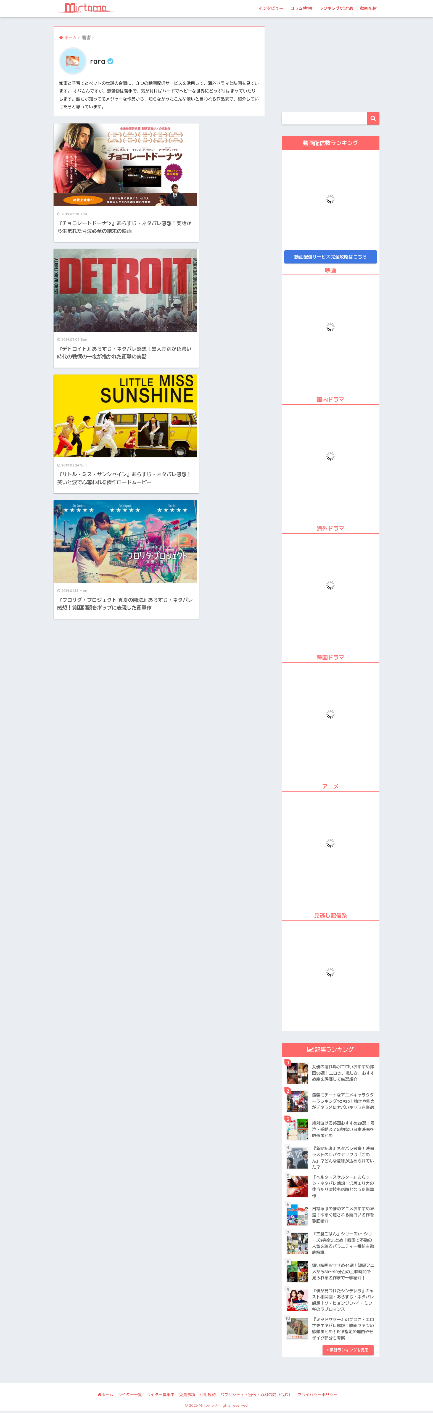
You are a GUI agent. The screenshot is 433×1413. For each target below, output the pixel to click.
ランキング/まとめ (336, 8)
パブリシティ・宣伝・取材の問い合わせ (256, 1397)
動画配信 (368, 8)
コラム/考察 (301, 8)
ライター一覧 (130, 1397)
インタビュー (270, 8)
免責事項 (187, 1397)
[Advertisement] (330, 65)
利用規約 (208, 1397)
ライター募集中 (160, 1397)
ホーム (105, 1397)
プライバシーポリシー (317, 1397)
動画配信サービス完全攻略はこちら (331, 256)
